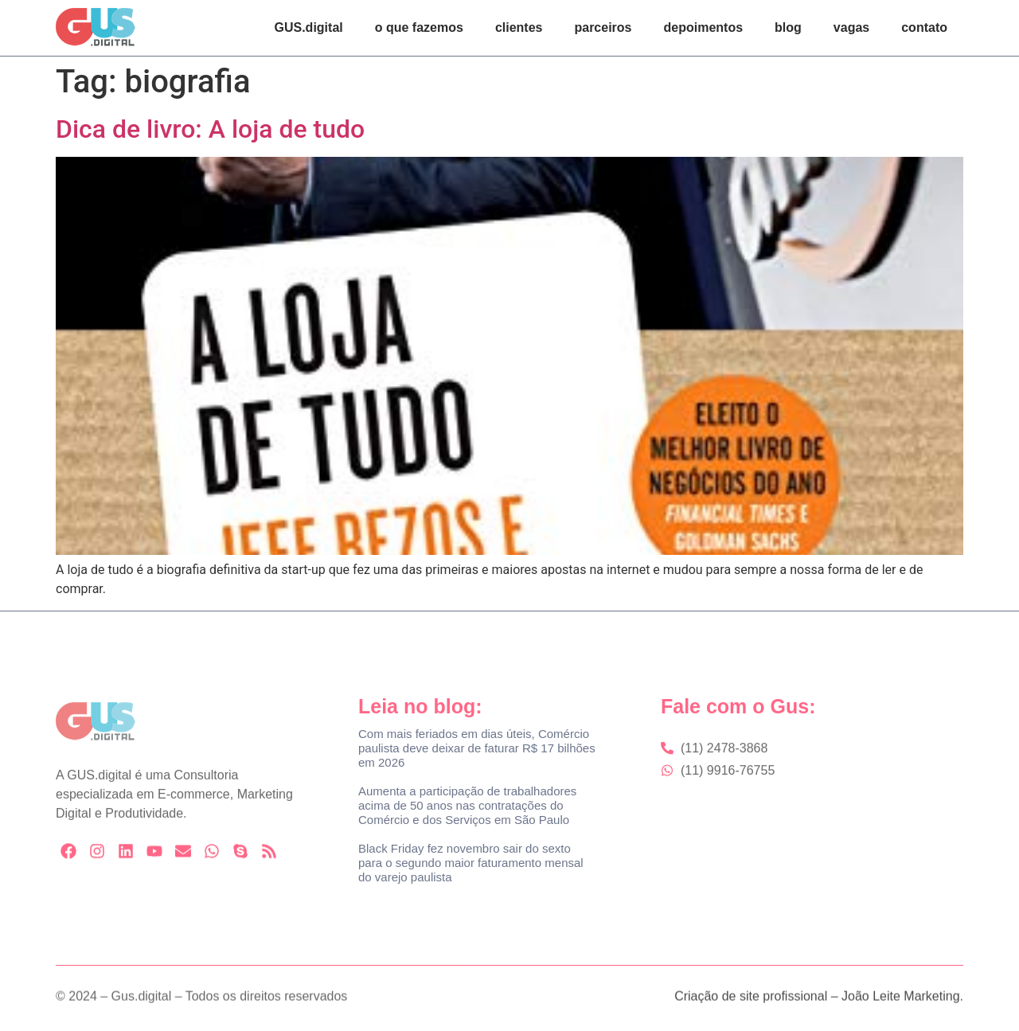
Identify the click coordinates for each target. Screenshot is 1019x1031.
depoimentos (704, 27)
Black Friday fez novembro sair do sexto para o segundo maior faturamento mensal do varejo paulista (471, 863)
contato (924, 27)
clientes (519, 27)
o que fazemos (419, 27)
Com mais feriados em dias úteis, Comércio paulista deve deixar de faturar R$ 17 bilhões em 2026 (476, 748)
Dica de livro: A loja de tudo (210, 129)
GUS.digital (309, 27)
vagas (851, 27)
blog (788, 27)
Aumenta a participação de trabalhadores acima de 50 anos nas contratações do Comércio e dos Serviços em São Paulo (467, 805)
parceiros (602, 27)
